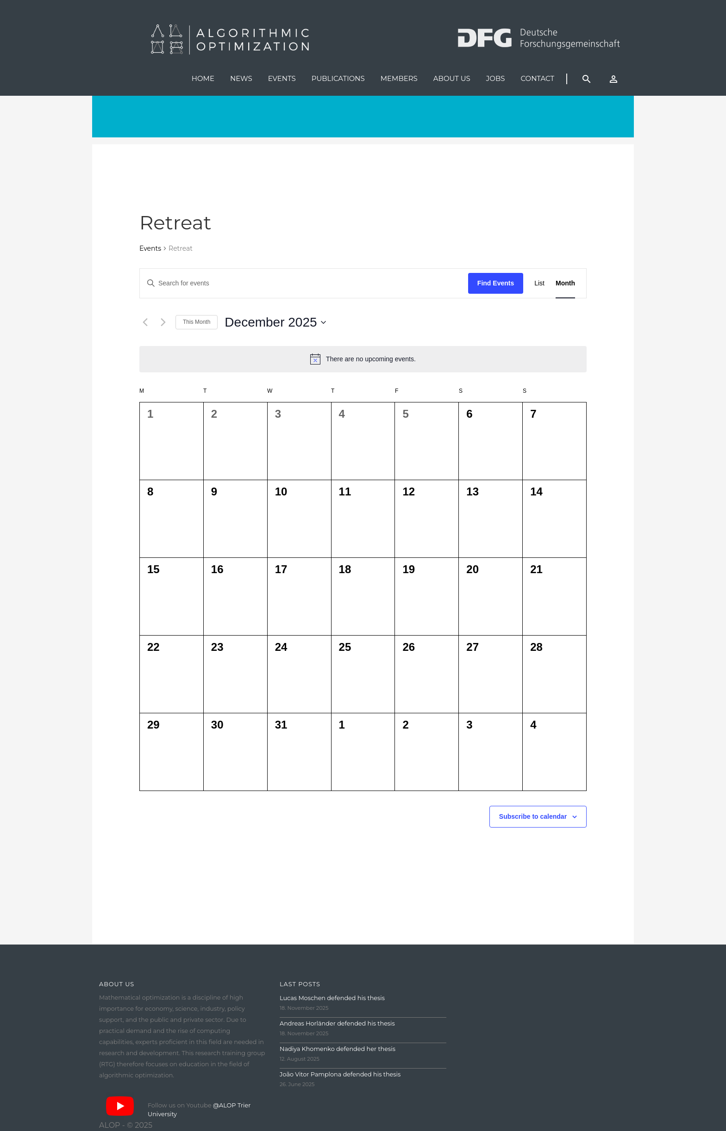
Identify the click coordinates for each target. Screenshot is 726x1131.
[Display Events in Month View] (565, 283)
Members (399, 78)
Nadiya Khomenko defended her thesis (337, 1048)
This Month (196, 322)
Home (203, 78)
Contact (537, 78)
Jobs (495, 78)
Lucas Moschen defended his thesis (332, 998)
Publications (338, 78)
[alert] (363, 359)
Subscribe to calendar (533, 816)
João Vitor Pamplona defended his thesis (340, 1074)
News (241, 78)
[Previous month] (144, 322)
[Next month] (163, 322)
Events (282, 78)
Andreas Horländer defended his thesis (337, 1023)
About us (451, 78)
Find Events (495, 283)
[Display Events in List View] (539, 283)
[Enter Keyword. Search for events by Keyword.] (304, 283)
